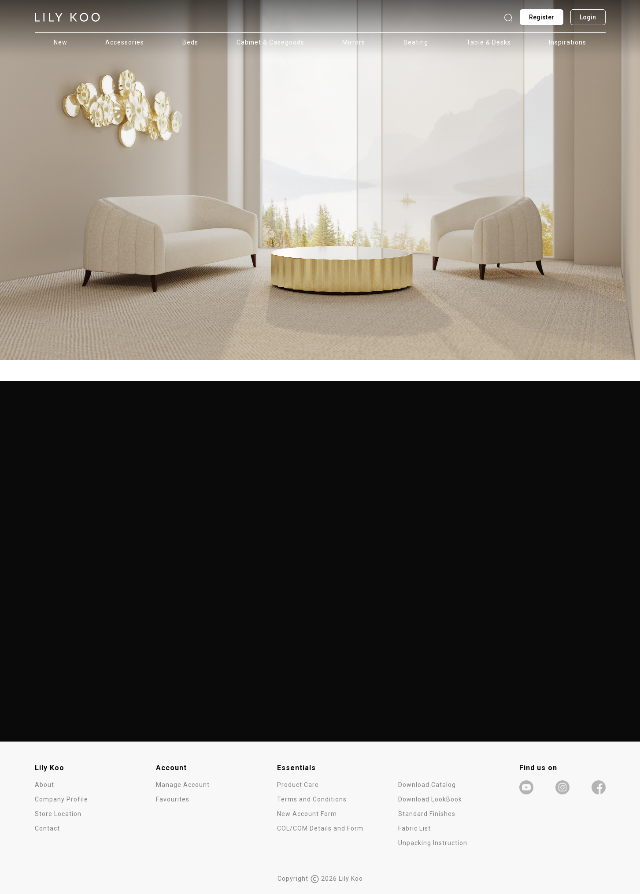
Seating (415, 42)
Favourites (172, 799)
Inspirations (567, 42)
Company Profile (61, 799)
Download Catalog (427, 784)
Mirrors (353, 42)
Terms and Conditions (312, 799)
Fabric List (414, 828)
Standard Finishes (426, 813)
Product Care (298, 784)
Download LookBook (430, 799)
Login (588, 17)
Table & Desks (488, 42)
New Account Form (307, 813)
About (44, 784)
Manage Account (183, 784)
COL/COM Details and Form (320, 828)
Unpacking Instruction (432, 842)
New (60, 42)
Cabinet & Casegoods (270, 42)
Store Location (58, 813)
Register (541, 17)
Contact (47, 828)
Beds (190, 42)
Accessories (124, 42)
